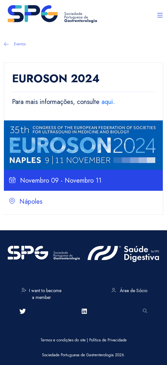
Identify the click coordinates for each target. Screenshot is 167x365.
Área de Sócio (129, 290)
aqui (107, 102)
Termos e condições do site (63, 340)
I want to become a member (41, 292)
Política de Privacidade (108, 340)
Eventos (15, 44)
